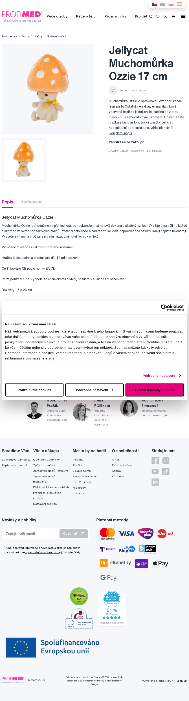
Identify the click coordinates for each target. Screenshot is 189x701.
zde (51, 358)
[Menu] (183, 16)
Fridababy (79, 487)
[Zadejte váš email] (31, 534)
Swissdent (79, 493)
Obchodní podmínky (46, 459)
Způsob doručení (44, 465)
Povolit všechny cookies (154, 390)
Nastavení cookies (45, 503)
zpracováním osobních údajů (43, 552)
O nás (115, 459)
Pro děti (141, 16)
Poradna (78, 459)
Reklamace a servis (85, 476)
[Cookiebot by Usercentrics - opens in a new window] (164, 307)
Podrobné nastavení (159, 375)
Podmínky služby (102, 681)
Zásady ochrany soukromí (79, 681)
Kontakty (118, 476)
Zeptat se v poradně (14, 465)
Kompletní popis (120, 133)
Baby (25, 36)
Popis (7, 201)
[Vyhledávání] (151, 16)
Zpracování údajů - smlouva (50, 470)
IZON (170, 680)
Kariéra (116, 470)
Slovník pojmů (82, 470)
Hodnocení (31, 201)
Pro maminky (115, 16)
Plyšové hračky (56, 36)
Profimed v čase (122, 465)
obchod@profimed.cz (16, 459)
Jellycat (125, 150)
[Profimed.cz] (22, 16)
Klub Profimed (82, 482)
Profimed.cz (9, 36)
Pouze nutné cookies (34, 390)
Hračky (38, 36)
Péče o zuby (57, 16)
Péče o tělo (85, 16)
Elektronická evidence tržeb (51, 487)
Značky (77, 465)
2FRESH (181, 680)
